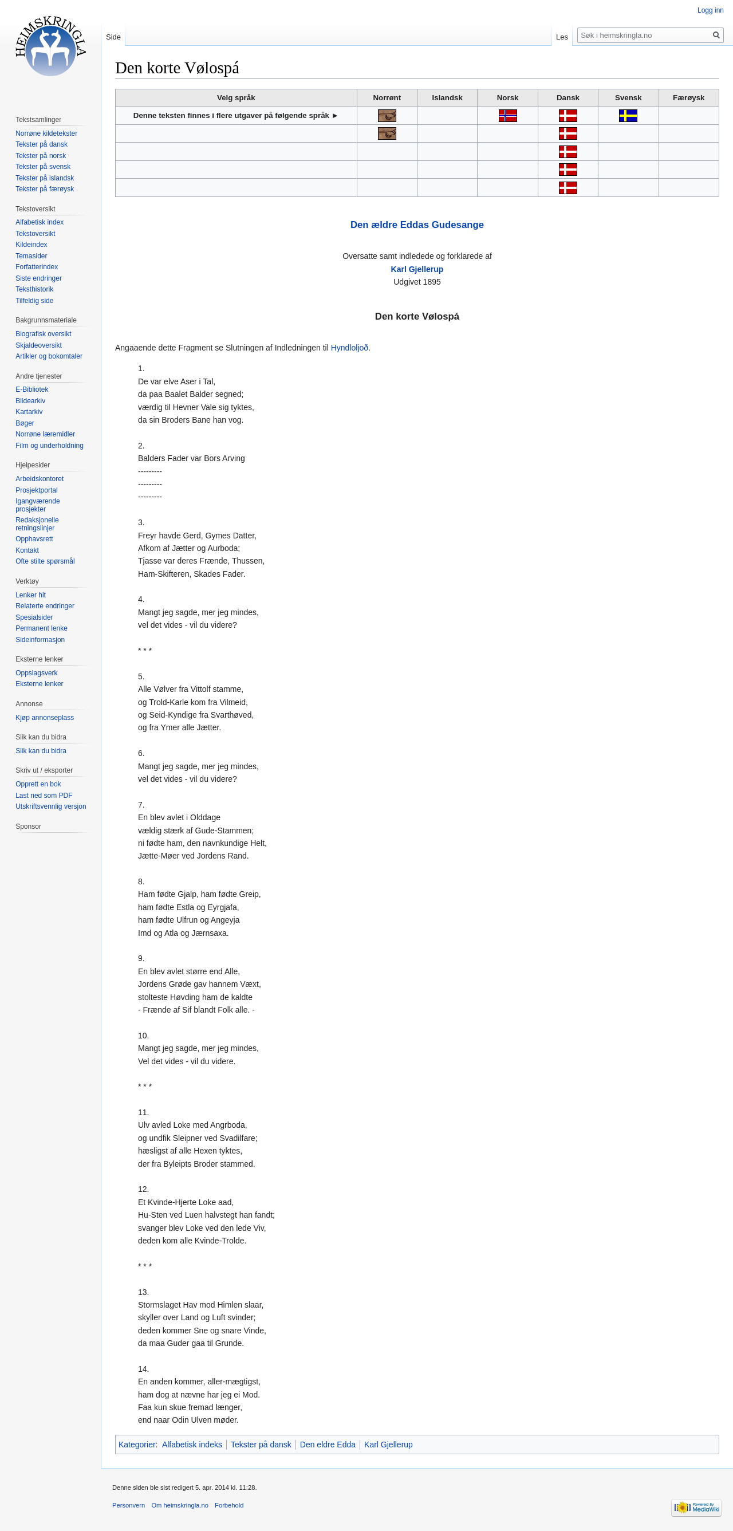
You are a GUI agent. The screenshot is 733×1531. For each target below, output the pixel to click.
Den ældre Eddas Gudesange (417, 224)
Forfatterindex (36, 267)
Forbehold (229, 1505)
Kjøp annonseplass (44, 718)
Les (562, 37)
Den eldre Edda (328, 1444)
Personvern (128, 1505)
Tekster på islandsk (44, 178)
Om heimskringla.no (179, 1505)
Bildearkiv (30, 401)
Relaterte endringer (44, 606)
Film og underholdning (49, 446)
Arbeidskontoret (39, 479)
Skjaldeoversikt (38, 345)
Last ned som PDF (43, 796)
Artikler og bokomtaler (48, 356)
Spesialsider (34, 617)
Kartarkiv (28, 412)
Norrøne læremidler (45, 434)
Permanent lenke (41, 628)
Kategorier (137, 1444)
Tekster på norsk (40, 156)
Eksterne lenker (39, 684)
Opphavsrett (34, 539)
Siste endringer (38, 278)
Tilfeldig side (34, 301)
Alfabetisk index (39, 222)
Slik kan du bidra (40, 751)
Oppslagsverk (36, 673)
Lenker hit (30, 595)
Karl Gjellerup (417, 269)
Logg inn (710, 10)
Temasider (31, 256)
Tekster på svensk (42, 167)
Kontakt (27, 550)
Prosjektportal (36, 490)
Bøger (24, 423)
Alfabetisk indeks (192, 1444)
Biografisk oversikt (43, 334)
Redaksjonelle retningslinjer (36, 524)
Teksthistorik (34, 289)
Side (113, 37)
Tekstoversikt (35, 234)
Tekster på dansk (261, 1444)
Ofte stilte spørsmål (44, 561)
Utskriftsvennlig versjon (50, 806)
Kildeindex (31, 245)
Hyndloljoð (349, 347)
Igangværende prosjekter (37, 505)
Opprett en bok (38, 784)
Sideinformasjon (40, 640)
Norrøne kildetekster (46, 133)
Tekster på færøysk (44, 189)
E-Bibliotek (31, 389)
